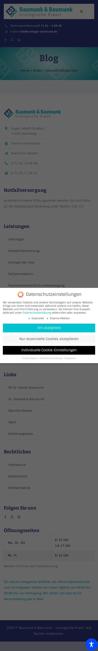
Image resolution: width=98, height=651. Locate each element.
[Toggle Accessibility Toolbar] (91, 644)
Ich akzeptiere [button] (49, 328)
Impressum (70, 358)
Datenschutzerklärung (37, 313)
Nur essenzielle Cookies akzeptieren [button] (49, 339)
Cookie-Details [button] (29, 358)
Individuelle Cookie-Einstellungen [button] (49, 350)
